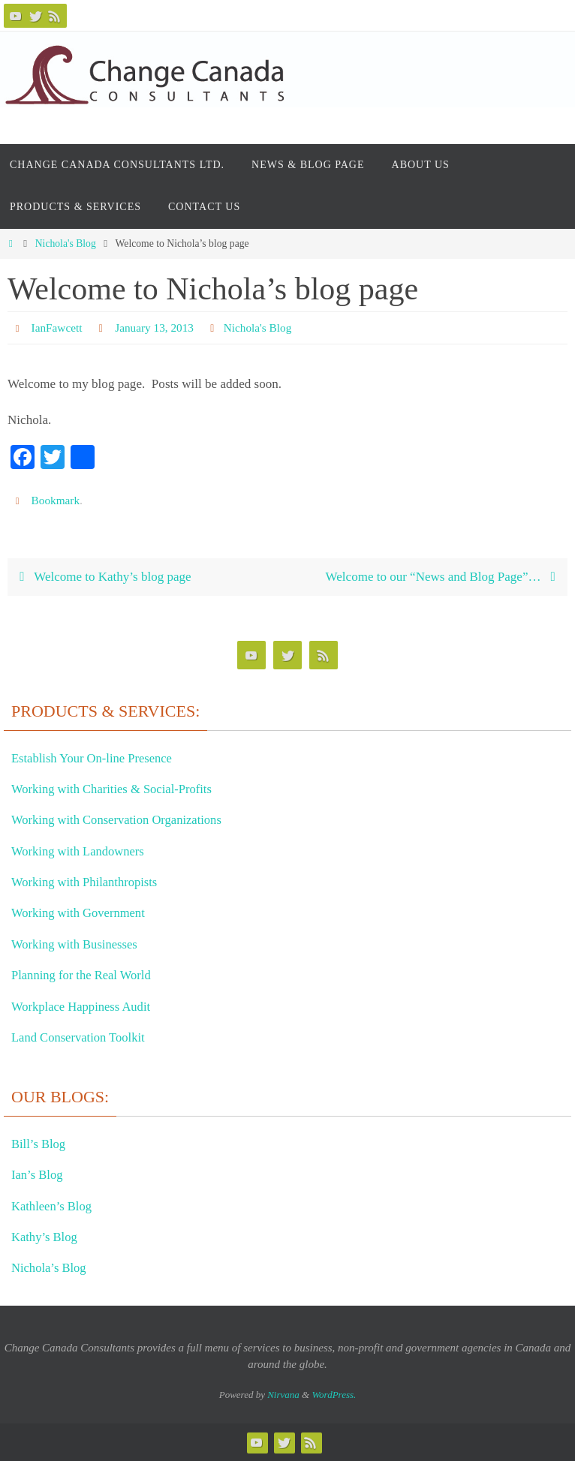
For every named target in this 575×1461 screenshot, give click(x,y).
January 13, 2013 (158, 327)
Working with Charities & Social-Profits (120, 788)
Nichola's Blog (65, 243)
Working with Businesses (80, 943)
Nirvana (283, 1394)
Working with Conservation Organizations (125, 819)
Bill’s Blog (41, 1143)
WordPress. (334, 1394)
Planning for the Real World (87, 974)
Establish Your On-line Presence (98, 757)
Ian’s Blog (39, 1174)
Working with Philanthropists (90, 881)
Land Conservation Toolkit (83, 1037)
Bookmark (57, 500)
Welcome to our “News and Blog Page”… (442, 577)
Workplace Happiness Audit (87, 1006)
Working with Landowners (83, 850)
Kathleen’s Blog (54, 1205)
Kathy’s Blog (47, 1236)
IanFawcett (58, 327)
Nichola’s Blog (52, 1268)
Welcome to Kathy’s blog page (102, 577)
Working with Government (84, 913)
